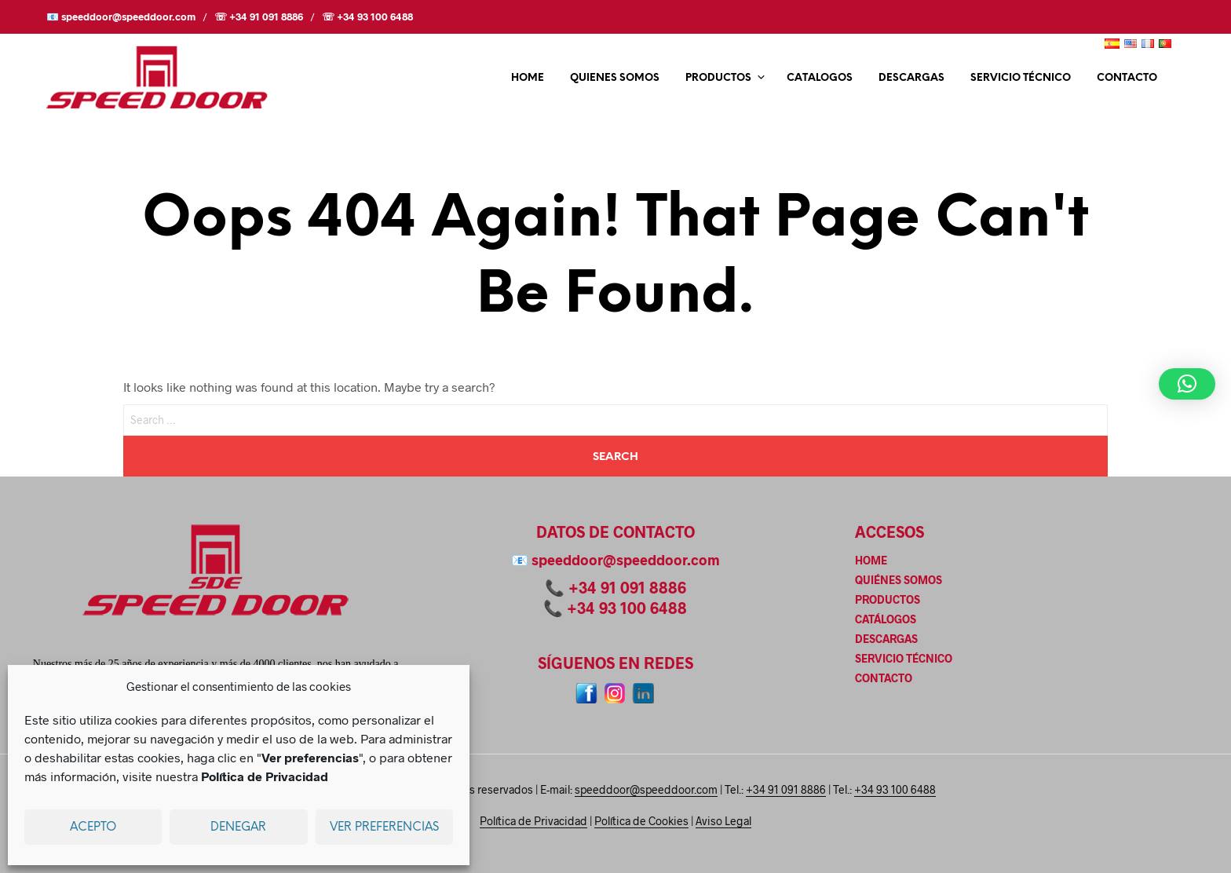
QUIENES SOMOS (614, 78)
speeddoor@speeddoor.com (625, 559)
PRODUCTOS (718, 78)
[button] (1187, 384)
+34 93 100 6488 (627, 607)
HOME (527, 78)
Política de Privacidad (533, 821)
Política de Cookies (641, 821)
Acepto (93, 827)
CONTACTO (1127, 78)
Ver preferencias (384, 827)
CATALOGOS (820, 78)
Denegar (238, 827)
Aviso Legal (723, 821)
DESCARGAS (911, 78)
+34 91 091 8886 (627, 587)
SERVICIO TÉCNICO (1020, 78)
